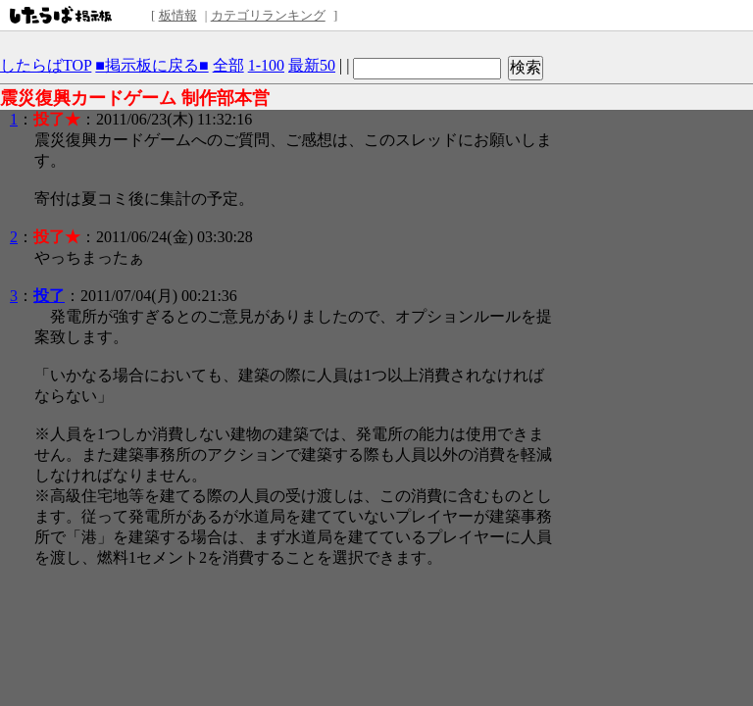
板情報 (178, 15)
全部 (228, 65)
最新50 (311, 65)
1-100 (266, 65)
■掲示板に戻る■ (151, 65)
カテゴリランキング (268, 15)
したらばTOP (45, 65)
